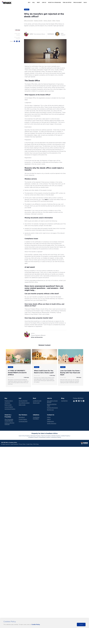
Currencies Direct (23, 421)
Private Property (23, 419)
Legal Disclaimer (14, 444)
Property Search (9, 400)
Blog (85, 2)
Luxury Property (9, 406)
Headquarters (50, 421)
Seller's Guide (22, 404)
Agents (49, 419)
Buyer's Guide (8, 404)
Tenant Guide (36, 402)
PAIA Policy (36, 444)
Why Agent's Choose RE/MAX (52, 401)
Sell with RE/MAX (23, 400)
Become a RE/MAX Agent (52, 405)
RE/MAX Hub (50, 409)
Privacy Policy (22, 444)
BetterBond (22, 417)
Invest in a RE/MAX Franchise (9, 423)
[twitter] (17, 41)
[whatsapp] (19, 41)
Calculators (7, 402)
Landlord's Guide (37, 400)
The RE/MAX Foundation (36, 418)
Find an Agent (77, 2)
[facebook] (15, 41)
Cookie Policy (29, 444)
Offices (49, 417)
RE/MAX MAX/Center (52, 407)
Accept (81, 624)
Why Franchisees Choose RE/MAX (9, 420)
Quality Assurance (51, 423)
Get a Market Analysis (24, 402)
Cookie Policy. (36, 624)
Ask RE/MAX (64, 400)
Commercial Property (10, 408)
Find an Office (67, 2)
